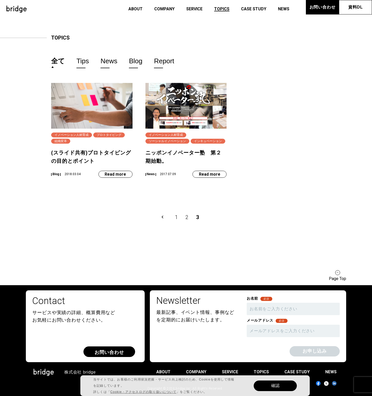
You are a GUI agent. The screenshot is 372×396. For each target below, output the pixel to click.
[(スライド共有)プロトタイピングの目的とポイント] (92, 130)
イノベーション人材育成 (72, 135)
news (283, 8)
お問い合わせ (322, 7)
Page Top (337, 278)
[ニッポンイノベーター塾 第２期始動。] (186, 130)
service (194, 8)
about (135, 8)
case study (253, 8)
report (164, 61)
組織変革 (61, 141)
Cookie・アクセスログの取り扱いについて (143, 392)
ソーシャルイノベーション (167, 141)
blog (135, 61)
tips (82, 61)
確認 (275, 385)
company (164, 8)
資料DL (355, 7)
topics (221, 8)
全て (58, 61)
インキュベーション (208, 141)
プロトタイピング (109, 135)
